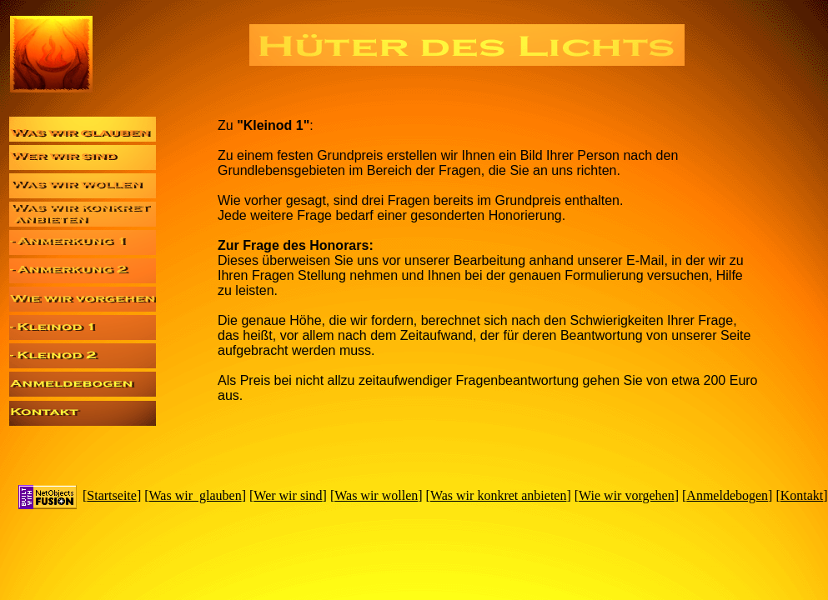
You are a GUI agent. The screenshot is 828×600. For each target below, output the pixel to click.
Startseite (112, 495)
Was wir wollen (376, 495)
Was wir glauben (195, 495)
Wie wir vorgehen (627, 495)
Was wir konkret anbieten (498, 495)
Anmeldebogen (727, 495)
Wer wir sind (287, 495)
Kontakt (802, 495)
